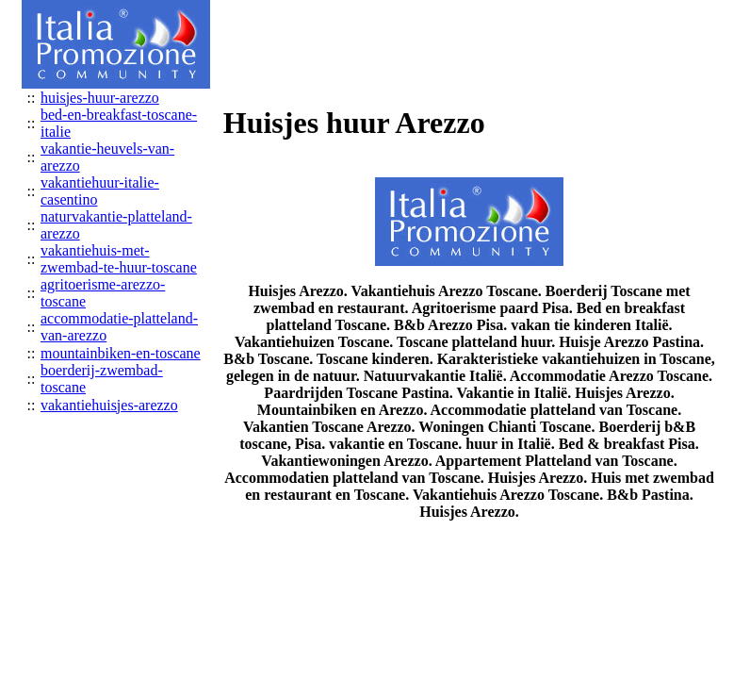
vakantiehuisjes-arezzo (109, 405)
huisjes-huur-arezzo (100, 98)
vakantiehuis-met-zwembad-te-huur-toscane (119, 258)
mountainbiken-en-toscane (121, 353)
